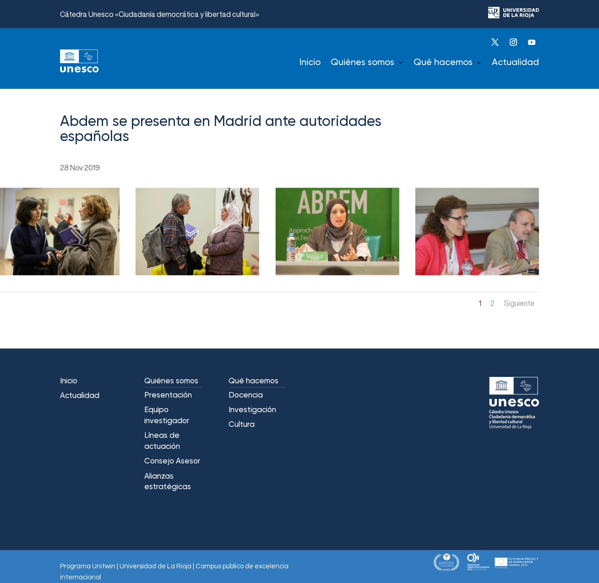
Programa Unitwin (87, 566)
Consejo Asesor (172, 461)
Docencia (246, 395)
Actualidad (515, 62)
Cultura (242, 425)
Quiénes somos (362, 62)
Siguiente (519, 303)
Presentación (168, 395)
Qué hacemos (443, 62)
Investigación (252, 410)
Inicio (310, 62)
